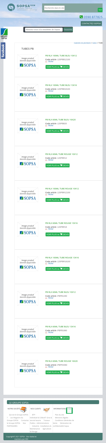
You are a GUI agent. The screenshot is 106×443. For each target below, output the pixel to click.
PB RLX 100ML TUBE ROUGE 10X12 (62, 188)
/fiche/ (50, 61)
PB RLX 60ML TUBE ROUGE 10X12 (61, 154)
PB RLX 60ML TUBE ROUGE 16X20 (61, 361)
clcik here (102, 141)
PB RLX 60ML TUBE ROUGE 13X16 (61, 223)
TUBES (95, 43)
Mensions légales (61, 417)
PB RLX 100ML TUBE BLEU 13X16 (61, 85)
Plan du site (59, 415)
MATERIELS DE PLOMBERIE (82, 43)
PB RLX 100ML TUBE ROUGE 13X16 (62, 257)
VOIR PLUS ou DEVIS (57, 67)
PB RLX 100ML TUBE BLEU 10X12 (61, 55)
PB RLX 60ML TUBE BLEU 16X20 (60, 119)
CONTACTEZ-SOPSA (91, 23)
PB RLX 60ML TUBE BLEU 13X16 (60, 326)
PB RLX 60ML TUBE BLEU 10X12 (60, 292)
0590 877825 (93, 17)
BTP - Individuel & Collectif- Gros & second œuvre (41, 418)
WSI (26, 439)
